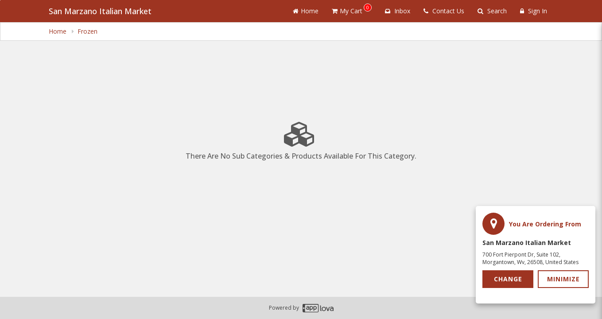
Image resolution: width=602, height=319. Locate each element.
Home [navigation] (58, 31)
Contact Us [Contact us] (443, 11)
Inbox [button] (397, 11)
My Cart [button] (352, 9)
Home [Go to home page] (305, 11)
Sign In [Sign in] (533, 11)
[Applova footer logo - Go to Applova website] (318, 308)
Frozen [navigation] (87, 31)
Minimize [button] (563, 279)
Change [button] (508, 279)
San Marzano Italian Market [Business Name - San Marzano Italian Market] (100, 11)
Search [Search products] (492, 11)
